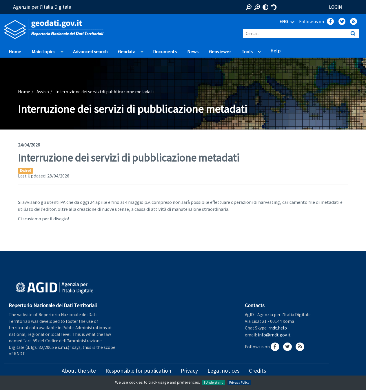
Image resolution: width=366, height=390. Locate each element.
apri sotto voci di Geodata (141, 50)
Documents (165, 52)
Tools (247, 52)
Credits (257, 370)
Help (275, 51)
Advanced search (90, 52)
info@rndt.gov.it (274, 335)
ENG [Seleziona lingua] (287, 22)
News (193, 52)
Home (15, 52)
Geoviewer (220, 52)
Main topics (43, 52)
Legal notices (223, 370)
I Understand (213, 382)
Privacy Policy (239, 382)
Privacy (189, 370)
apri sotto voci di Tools (259, 50)
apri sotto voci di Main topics (61, 50)
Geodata (126, 52)
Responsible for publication (138, 370)
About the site (79, 370)
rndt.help (277, 328)
